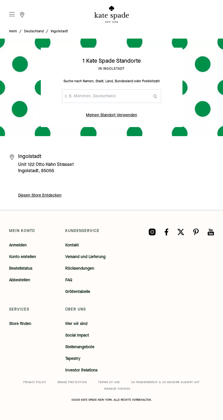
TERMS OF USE (109, 382)
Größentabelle (77, 291)
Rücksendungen (79, 268)
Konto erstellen (22, 256)
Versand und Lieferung (85, 256)
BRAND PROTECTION (72, 382)
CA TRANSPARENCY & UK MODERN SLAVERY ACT (165, 382)
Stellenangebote (79, 347)
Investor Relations (81, 370)
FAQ (68, 280)
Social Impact (77, 335)
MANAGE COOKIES (117, 389)
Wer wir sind (76, 323)
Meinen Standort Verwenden (111, 115)
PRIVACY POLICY (34, 382)
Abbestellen (19, 280)
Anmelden (18, 245)
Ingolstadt (29, 156)
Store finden (20, 323)
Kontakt (72, 245)
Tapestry (72, 358)
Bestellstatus (20, 268)
